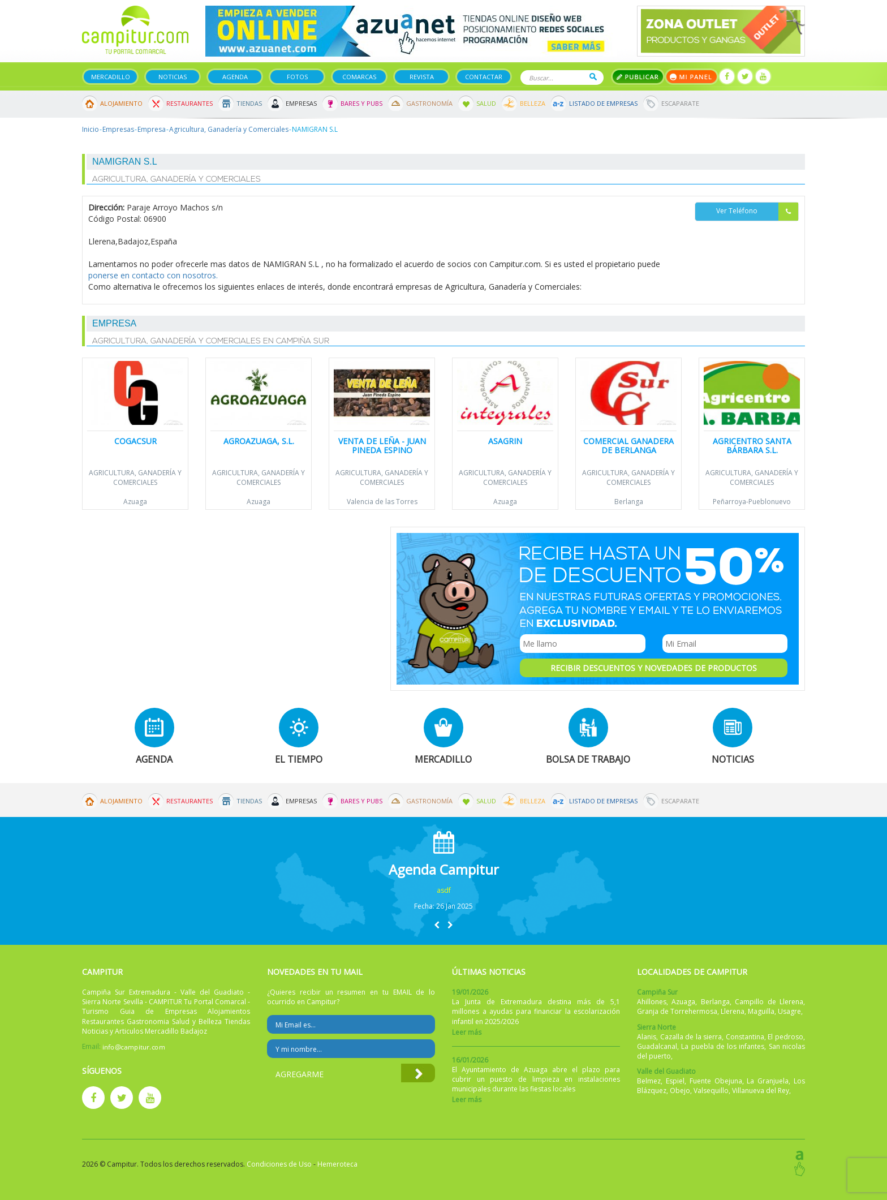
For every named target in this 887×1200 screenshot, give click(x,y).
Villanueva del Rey (760, 1090)
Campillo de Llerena (769, 1002)
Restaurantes (189, 103)
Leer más (466, 1032)
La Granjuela (768, 1081)
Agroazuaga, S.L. (258, 441)
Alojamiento (121, 103)
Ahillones (651, 1002)
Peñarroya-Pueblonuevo (752, 501)
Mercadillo (110, 76)
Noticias (172, 76)
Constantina (745, 1037)
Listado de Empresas (603, 103)
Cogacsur (135, 441)
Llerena (732, 1011)
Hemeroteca (337, 1164)
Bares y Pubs (361, 103)
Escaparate (680, 103)
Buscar (593, 76)
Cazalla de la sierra (691, 1037)
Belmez (649, 1081)
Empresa (151, 129)
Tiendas (249, 103)
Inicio (90, 129)
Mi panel (691, 76)
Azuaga (135, 501)
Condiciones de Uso (279, 1164)
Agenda (235, 76)
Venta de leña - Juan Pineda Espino (382, 445)
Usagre (789, 1011)
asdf (444, 890)
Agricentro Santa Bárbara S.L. (752, 445)
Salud (486, 103)
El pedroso (785, 1037)
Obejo (680, 1090)
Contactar (483, 76)
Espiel (675, 1081)
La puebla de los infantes (722, 1046)
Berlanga (628, 501)
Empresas (301, 103)
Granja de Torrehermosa (677, 1011)
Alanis (646, 1037)
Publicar (638, 76)
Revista (422, 76)
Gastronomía (429, 103)
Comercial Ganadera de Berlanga (628, 445)
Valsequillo (711, 1090)
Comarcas (359, 76)
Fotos (297, 76)
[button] (436, 925)
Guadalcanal (657, 1046)
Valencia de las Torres (382, 501)
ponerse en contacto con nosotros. (153, 275)
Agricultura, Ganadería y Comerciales (229, 129)
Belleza (532, 103)
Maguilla (761, 1011)
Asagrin (505, 441)
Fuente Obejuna (716, 1081)
